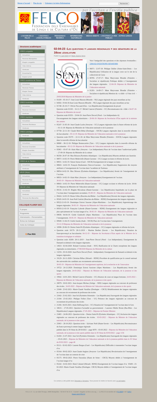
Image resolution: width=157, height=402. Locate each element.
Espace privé (27, 77)
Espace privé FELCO (78, 394)
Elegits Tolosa (27, 91)
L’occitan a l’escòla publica (43, 37)
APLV (129, 392)
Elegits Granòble (28, 150)
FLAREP (120, 392)
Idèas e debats (92, 36)
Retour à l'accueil (24, 3)
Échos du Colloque (27, 221)
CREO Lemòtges (26, 132)
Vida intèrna (26, 66)
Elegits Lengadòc (28, 62)
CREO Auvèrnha (26, 102)
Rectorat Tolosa (28, 88)
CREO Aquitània (26, 117)
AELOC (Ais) (25, 187)
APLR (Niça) (25, 172)
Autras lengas (125, 36)
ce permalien (120, 381)
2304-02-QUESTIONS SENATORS (104, 64)
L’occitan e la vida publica (109, 37)
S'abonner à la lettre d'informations (57, 3)
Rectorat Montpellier (29, 58)
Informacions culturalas (76, 37)
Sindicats (25, 69)
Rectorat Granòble (29, 147)
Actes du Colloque (27, 225)
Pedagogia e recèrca (59, 37)
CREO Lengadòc (26, 51)
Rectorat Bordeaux (29, 124)
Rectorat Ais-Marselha (30, 198)
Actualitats (26, 55)
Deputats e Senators (82, 381)
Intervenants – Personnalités (31, 217)
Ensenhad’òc (27, 73)
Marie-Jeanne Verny (78, 56)
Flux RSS (31, 234)
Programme (24, 213)
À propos (23, 209)
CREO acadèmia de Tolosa (30, 80)
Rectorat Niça (27, 180)
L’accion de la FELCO (27, 37)
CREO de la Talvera (28, 161)
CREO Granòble (26, 139)
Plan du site (37, 3)
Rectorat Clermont (29, 110)
